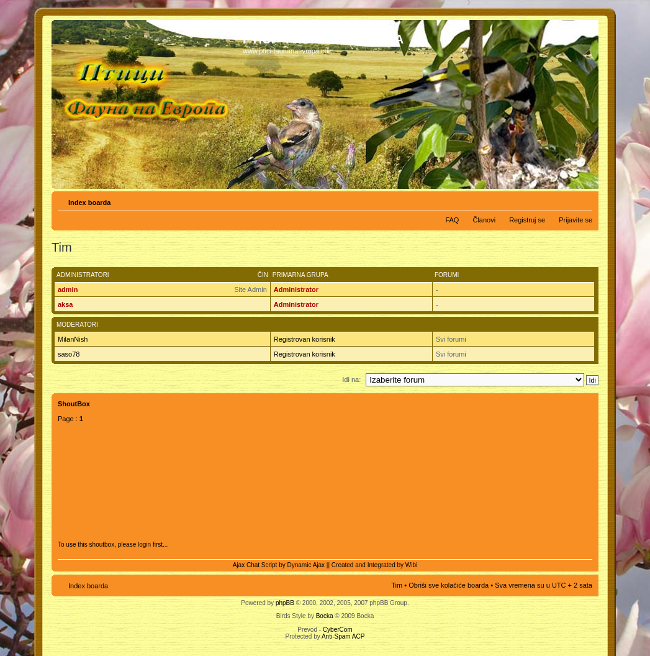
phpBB (285, 602)
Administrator (296, 289)
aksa (65, 304)
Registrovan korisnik (304, 339)
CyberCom (338, 629)
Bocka (324, 616)
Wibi (411, 565)
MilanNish (73, 339)
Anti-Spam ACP (343, 636)
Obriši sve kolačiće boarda (449, 585)
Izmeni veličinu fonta (583, 200)
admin (68, 289)
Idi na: (351, 379)
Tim (396, 585)
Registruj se (527, 220)
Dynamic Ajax (306, 565)
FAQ (452, 220)
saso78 (68, 354)
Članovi (483, 220)
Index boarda (89, 202)
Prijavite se (575, 220)
